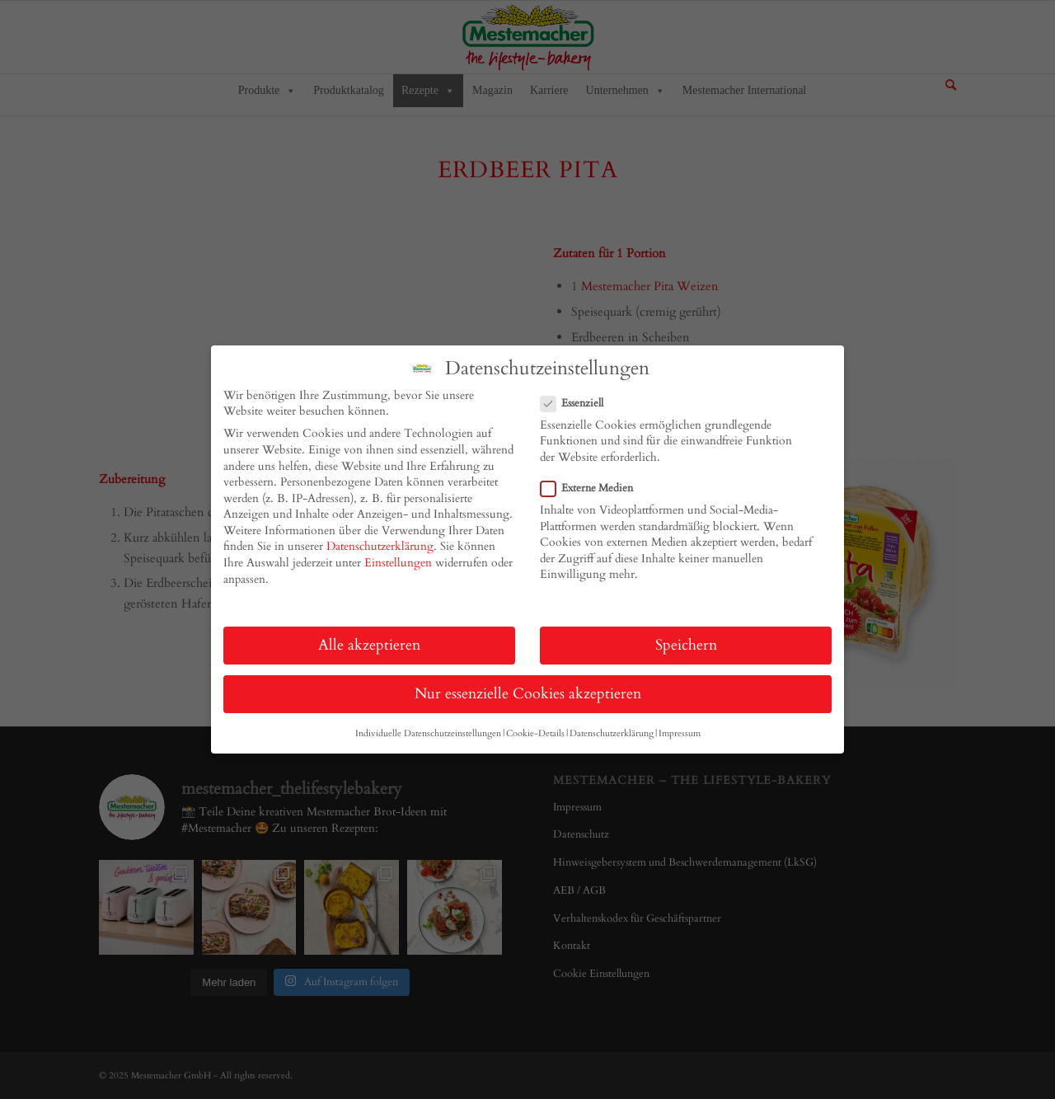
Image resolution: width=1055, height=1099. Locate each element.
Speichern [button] (686, 645)
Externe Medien (593, 488)
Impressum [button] (680, 734)
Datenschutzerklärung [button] (612, 734)
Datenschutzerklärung (380, 546)
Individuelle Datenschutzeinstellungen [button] (428, 734)
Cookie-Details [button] (535, 734)
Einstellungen (398, 563)
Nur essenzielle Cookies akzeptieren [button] (528, 693)
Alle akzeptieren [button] (369, 645)
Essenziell (578, 403)
